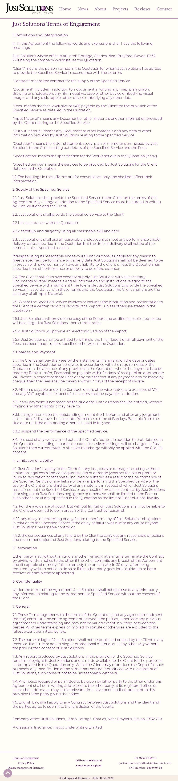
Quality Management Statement (26, 767)
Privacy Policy (26, 763)
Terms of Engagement (26, 758)
